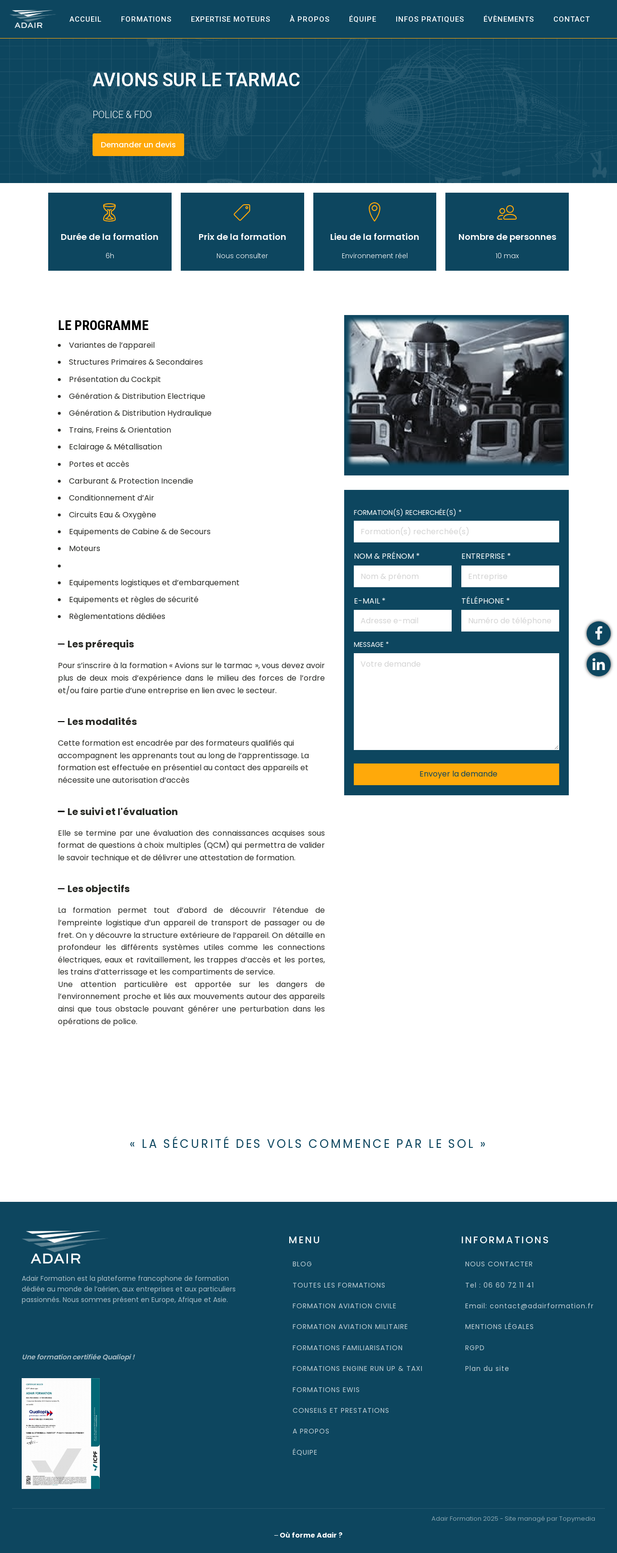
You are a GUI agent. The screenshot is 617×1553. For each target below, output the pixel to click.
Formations (146, 18)
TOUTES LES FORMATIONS (339, 1284)
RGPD (475, 1347)
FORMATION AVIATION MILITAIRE (350, 1326)
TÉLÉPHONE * (510, 610)
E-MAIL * (403, 610)
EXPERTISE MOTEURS (230, 18)
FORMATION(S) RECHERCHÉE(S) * (456, 521)
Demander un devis (138, 143)
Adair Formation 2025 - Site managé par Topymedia (513, 1518)
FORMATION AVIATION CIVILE (345, 1305)
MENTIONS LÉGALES (499, 1326)
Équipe (362, 18)
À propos (310, 18)
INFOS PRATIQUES (430, 18)
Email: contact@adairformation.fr (529, 1305)
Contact (571, 18)
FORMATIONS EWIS (326, 1389)
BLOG (302, 1263)
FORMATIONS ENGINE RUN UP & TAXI (358, 1367)
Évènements (508, 18)
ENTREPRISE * (510, 565)
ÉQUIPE (305, 1451)
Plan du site (487, 1367)
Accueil (85, 18)
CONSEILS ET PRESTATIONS (341, 1409)
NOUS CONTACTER (499, 1263)
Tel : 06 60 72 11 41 (499, 1284)
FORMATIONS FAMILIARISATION (348, 1347)
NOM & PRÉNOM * (403, 565)
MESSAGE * (456, 695)
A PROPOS (311, 1430)
